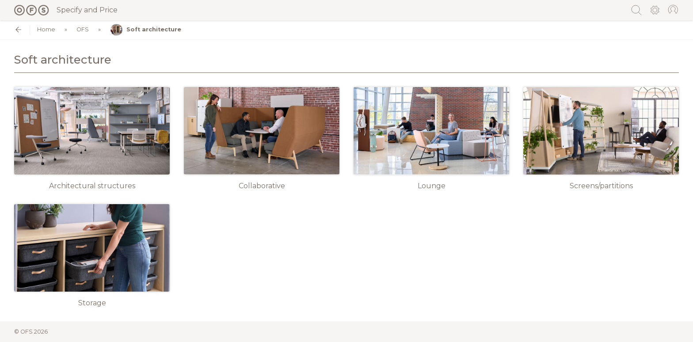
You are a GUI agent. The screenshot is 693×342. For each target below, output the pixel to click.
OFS (82, 30)
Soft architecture (145, 29)
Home (46, 30)
